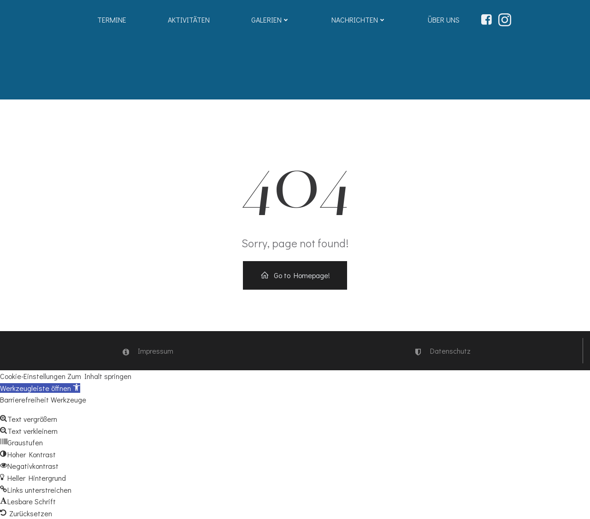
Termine (111, 19)
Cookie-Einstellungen (32, 376)
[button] (40, 388)
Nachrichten (358, 19)
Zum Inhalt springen (99, 376)
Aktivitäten (189, 19)
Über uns (444, 19)
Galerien (270, 19)
